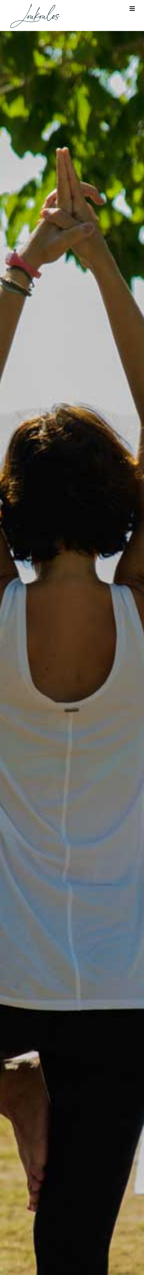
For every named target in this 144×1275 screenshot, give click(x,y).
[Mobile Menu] (132, 8)
